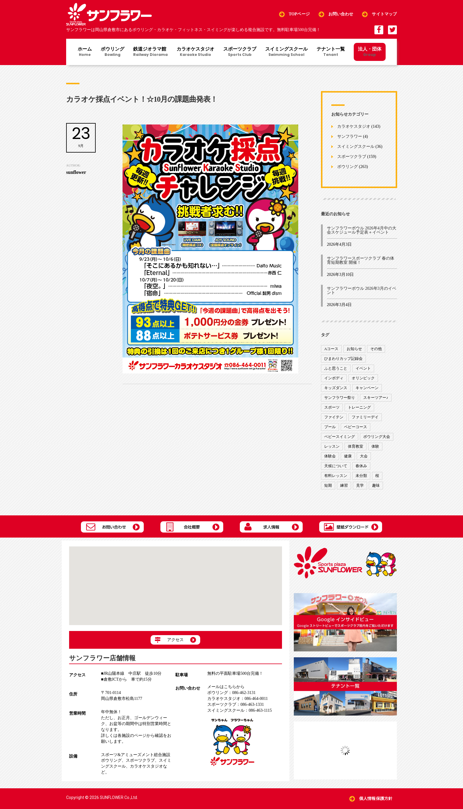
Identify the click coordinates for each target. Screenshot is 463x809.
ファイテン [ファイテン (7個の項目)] (333, 417)
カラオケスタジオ (195, 52)
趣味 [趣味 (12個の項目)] (376, 485)
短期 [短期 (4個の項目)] (328, 485)
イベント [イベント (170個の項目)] (363, 368)
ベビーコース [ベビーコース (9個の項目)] (355, 427)
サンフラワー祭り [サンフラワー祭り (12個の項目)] (339, 397)
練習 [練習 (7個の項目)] (344, 485)
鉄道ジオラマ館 (150, 52)
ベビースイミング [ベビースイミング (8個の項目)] (339, 436)
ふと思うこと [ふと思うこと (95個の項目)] (335, 368)
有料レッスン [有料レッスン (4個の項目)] (335, 475)
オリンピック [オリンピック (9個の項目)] (363, 378)
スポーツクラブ (239, 52)
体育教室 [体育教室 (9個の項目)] (355, 446)
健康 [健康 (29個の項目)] (348, 456)
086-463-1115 (239, 710)
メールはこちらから (225, 687)
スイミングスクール (286, 52)
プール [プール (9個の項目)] (330, 427)
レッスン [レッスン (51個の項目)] (332, 446)
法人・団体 (370, 51)
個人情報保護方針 (375, 798)
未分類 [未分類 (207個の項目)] (361, 475)
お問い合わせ (340, 14)
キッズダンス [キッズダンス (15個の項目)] (335, 388)
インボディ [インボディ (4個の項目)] (333, 378)
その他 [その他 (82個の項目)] (376, 349)
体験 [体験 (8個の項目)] (375, 446)
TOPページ (299, 14)
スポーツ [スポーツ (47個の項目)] (332, 407)
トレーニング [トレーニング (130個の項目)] (359, 407)
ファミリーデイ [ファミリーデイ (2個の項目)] (365, 417)
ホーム (85, 52)
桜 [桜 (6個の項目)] (377, 475)
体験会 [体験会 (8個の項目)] (330, 456)
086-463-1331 (235, 704)
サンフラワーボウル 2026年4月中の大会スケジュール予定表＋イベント (361, 230)
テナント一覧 (331, 52)
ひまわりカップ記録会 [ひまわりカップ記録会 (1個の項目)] (343, 358)
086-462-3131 (231, 692)
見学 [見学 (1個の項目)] (360, 485)
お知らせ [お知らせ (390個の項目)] (354, 349)
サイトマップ (384, 14)
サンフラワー (349, 137)
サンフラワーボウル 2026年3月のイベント (361, 290)
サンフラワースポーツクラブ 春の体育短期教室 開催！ (360, 260)
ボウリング (112, 52)
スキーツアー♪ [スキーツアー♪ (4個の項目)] (375, 397)
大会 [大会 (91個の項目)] (364, 456)
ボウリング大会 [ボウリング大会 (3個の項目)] (376, 436)
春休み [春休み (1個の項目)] (361, 466)
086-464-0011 (237, 698)
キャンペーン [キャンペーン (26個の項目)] (367, 388)
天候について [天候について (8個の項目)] (335, 466)
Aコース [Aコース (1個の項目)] (331, 349)
